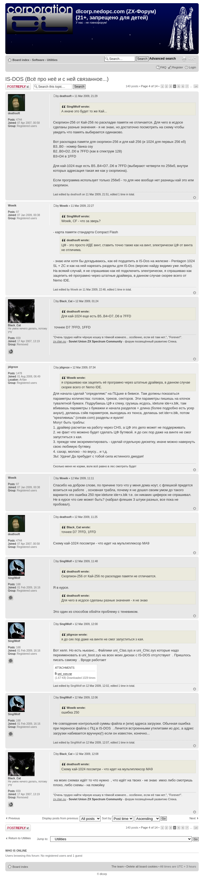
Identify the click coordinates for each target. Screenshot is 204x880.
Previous (14, 818)
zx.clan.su (59, 341)
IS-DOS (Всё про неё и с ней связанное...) (57, 79)
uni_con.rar (65, 673)
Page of (149, 86)
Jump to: (42, 839)
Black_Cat (66, 301)
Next (192, 818)
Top (194, 197)
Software (38, 59)
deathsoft (65, 96)
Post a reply (18, 86)
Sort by (117, 818)
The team (117, 866)
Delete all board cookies (142, 866)
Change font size (192, 58)
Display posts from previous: (71, 818)
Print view (184, 58)
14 (195, 86)
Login (192, 67)
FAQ (163, 67)
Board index (20, 59)
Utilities (52, 59)
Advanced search (162, 58)
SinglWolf (66, 561)
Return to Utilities (19, 838)
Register (177, 67)
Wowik (64, 205)
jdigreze (65, 367)
